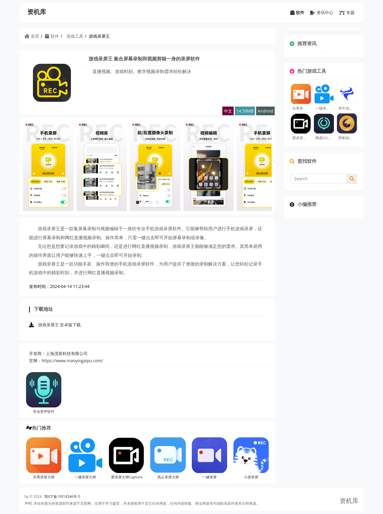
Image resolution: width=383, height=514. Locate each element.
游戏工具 (74, 36)
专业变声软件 (43, 411)
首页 (32, 36)
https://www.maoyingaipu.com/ (72, 360)
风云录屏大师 (168, 477)
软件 (52, 36)
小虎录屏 (251, 477)
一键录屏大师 (85, 477)
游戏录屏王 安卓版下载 (59, 324)
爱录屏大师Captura (126, 477)
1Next (276, 162)
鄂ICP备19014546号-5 (62, 496)
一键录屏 (209, 477)
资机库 (36, 11)
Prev (19, 162)
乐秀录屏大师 (43, 477)
